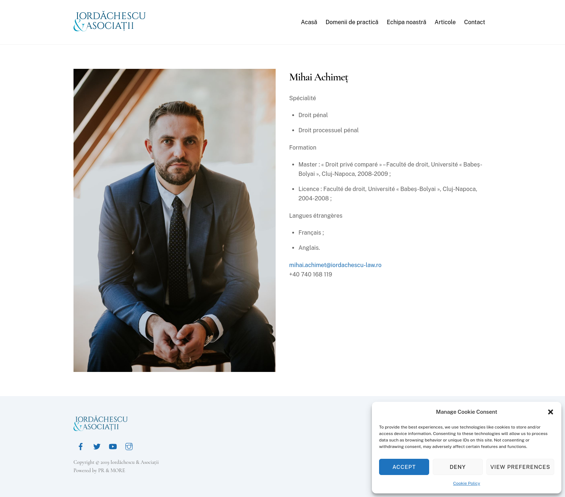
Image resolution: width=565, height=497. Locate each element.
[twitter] (97, 446)
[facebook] (81, 446)
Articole (445, 22)
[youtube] (113, 446)
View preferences (520, 467)
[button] (550, 412)
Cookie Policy (466, 483)
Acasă (309, 22)
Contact (474, 22)
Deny (458, 467)
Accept (404, 467)
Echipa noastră (406, 22)
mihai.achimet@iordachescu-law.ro (335, 265)
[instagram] (129, 446)
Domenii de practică (351, 22)
